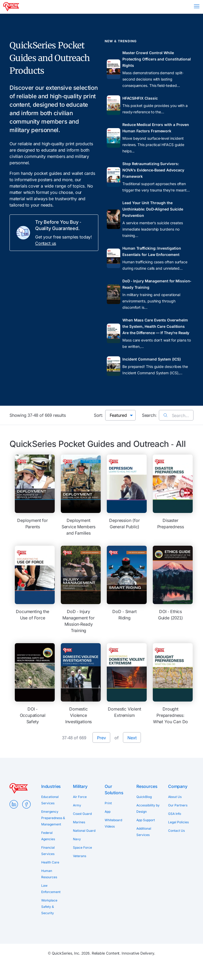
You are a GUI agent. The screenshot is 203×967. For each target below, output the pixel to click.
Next (131, 737)
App (107, 812)
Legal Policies (178, 822)
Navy (77, 839)
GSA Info (174, 814)
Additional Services (143, 831)
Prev (101, 737)
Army (77, 805)
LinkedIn (14, 804)
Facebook (26, 804)
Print (108, 803)
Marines (79, 822)
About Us (175, 797)
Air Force (80, 797)
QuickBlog (144, 797)
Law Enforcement (51, 889)
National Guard (84, 831)
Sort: (98, 415)
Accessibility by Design (148, 808)
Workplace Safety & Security (49, 906)
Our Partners (177, 805)
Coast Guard (82, 814)
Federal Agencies (48, 836)
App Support (145, 820)
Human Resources (49, 874)
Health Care (50, 862)
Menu (196, 6)
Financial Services (48, 850)
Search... (176, 415)
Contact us (45, 243)
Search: (149, 415)
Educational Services (50, 800)
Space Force (82, 847)
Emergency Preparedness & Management (53, 818)
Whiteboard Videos (113, 823)
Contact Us (176, 831)
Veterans (79, 856)
